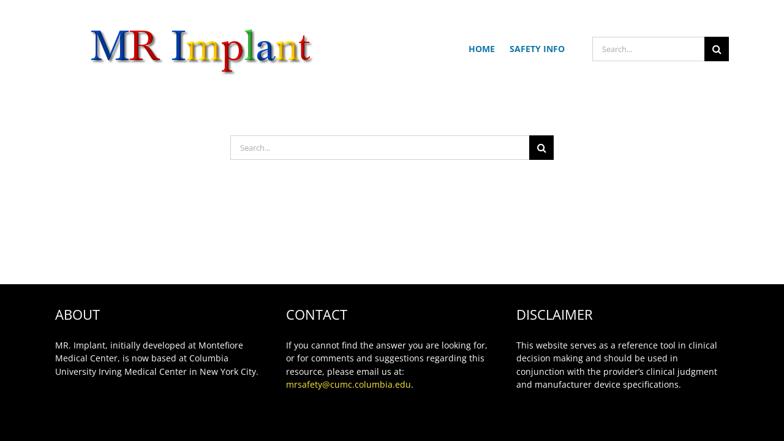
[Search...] (648, 49)
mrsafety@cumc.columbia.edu (348, 384)
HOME (482, 49)
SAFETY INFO (537, 49)
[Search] (716, 49)
